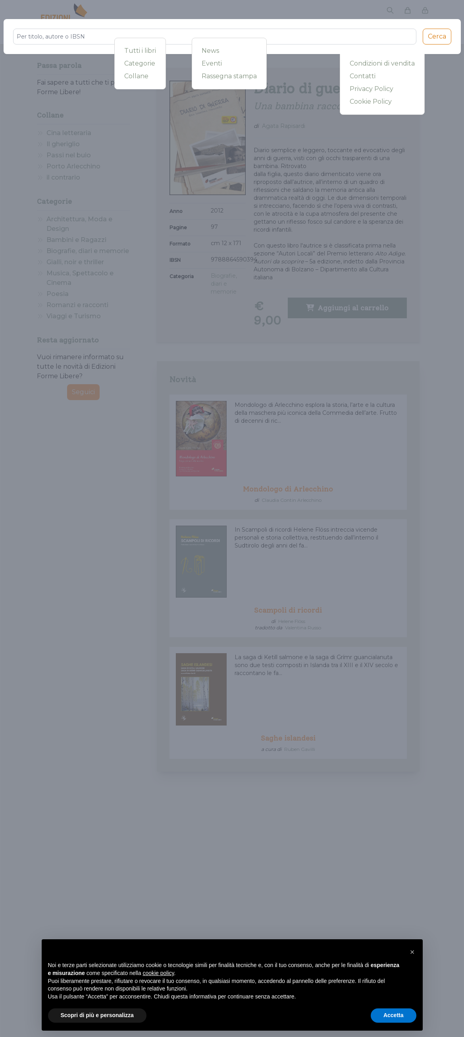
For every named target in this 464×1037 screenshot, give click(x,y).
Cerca (437, 36)
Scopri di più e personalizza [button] (97, 1015)
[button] (412, 952)
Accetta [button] (393, 1015)
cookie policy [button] (158, 973)
